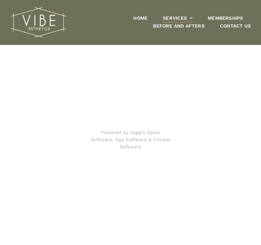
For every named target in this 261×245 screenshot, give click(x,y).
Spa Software (131, 139)
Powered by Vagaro (123, 132)
